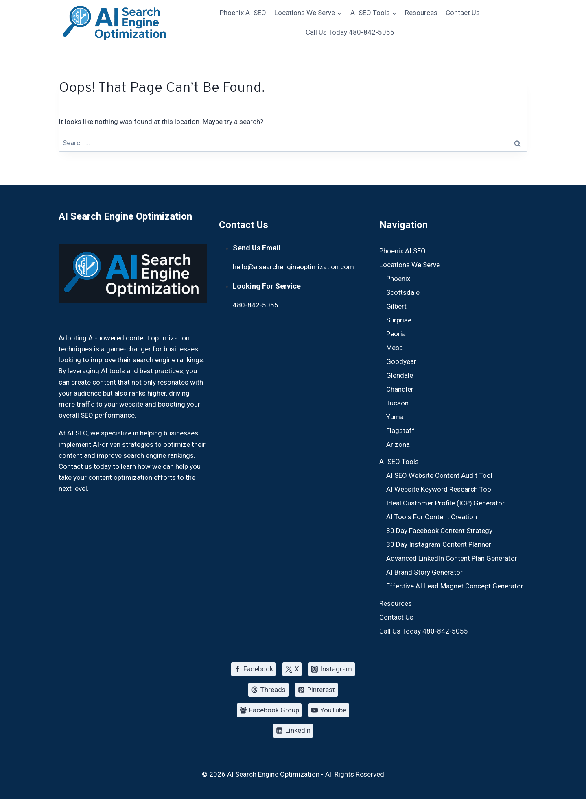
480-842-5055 (255, 305)
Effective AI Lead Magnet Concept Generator (454, 586)
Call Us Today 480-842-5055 (350, 32)
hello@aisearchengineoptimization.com (293, 267)
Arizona (398, 444)
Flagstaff (400, 431)
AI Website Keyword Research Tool (439, 489)
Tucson (397, 403)
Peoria (396, 334)
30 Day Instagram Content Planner (438, 544)
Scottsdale (403, 292)
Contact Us (463, 13)
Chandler (399, 389)
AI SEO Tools (399, 461)
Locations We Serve (409, 265)
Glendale (399, 375)
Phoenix (398, 278)
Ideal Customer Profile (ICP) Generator (445, 503)
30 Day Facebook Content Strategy (439, 531)
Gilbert (396, 306)
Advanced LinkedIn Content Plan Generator (451, 558)
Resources (421, 13)
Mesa (394, 348)
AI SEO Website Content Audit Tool (439, 475)
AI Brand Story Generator (424, 572)
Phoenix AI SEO (243, 13)
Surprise (398, 320)
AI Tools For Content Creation (431, 517)
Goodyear (401, 361)
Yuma (395, 417)
